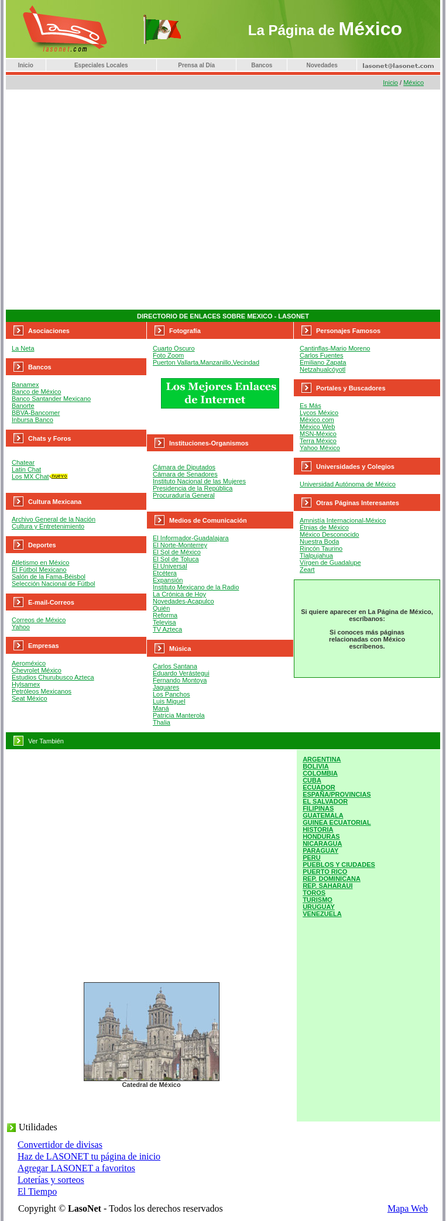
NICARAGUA (322, 843)
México (413, 82)
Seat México (29, 698)
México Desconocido (329, 534)
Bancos (261, 65)
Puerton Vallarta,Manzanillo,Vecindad (206, 362)
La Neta (23, 348)
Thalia (161, 722)
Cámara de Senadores (185, 474)
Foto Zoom (168, 355)
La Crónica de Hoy (179, 594)
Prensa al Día (196, 65)
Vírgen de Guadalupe (330, 562)
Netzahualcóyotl (322, 369)
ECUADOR (319, 787)
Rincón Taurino (321, 548)
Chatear (23, 462)
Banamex (25, 384)
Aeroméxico (29, 663)
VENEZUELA (322, 913)
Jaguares (166, 687)
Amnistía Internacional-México (343, 520)
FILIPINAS (318, 808)
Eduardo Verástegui (181, 673)
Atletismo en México (40, 562)
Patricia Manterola (179, 715)
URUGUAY (319, 906)
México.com (317, 419)
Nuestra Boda (319, 541)
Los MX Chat (30, 476)
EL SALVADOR (325, 801)
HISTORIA (318, 829)
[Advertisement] (109, 200)
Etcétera (165, 573)
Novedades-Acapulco (183, 601)
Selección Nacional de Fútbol (53, 583)
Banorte (23, 405)
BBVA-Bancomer (36, 412)
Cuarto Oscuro (174, 348)
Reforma (165, 615)
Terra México (318, 440)
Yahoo (21, 626)
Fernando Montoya (180, 680)
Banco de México (36, 391)
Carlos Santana (175, 666)
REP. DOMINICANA (332, 878)
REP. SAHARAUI (327, 885)
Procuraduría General (184, 495)
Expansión (168, 580)
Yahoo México (320, 447)
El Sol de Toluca (176, 559)
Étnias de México (324, 527)
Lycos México (319, 412)
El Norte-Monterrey (180, 544)
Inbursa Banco (32, 419)
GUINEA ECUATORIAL (337, 822)
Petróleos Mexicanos (41, 691)
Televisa (164, 622)
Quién (161, 608)
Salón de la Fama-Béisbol (48, 576)
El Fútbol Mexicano (39, 569)
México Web (317, 426)
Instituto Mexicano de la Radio (196, 587)
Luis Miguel (169, 701)
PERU (312, 857)
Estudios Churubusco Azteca (53, 677)
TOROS (314, 892)
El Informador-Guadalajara (191, 537)
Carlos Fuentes (322, 355)
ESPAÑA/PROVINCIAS (337, 794)
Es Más (310, 405)
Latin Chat (26, 469)
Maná (161, 708)
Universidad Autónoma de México (348, 484)
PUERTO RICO (325, 871)
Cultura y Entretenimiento (48, 526)
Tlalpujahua (316, 555)
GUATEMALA (323, 815)
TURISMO (317, 899)
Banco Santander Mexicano (51, 398)
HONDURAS (321, 836)
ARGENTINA (322, 759)
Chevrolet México (36, 670)
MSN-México (318, 433)
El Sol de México (177, 551)
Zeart (307, 569)
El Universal (170, 566)
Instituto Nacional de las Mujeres (199, 481)
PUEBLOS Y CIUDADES (339, 864)
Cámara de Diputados (184, 467)
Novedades (321, 65)
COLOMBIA (320, 773)
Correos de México (39, 619)
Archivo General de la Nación (53, 519)
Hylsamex (26, 684)
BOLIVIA (316, 766)
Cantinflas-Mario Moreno (335, 348)
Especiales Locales (101, 65)
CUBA (312, 780)
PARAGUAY (320, 850)
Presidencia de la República (192, 488)
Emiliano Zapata (323, 362)
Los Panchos (171, 694)
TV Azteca (167, 629)
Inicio (25, 65)
